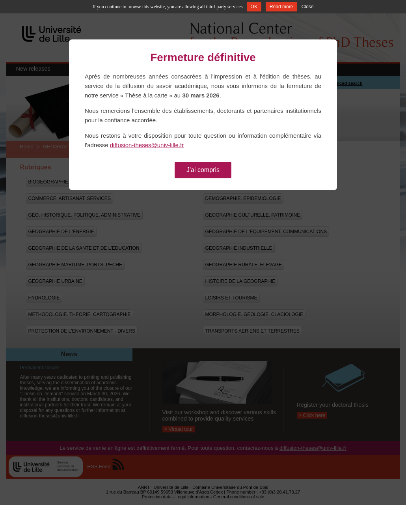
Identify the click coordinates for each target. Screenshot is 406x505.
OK (254, 6)
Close (308, 6)
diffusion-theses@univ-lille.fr (147, 145)
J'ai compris (203, 169)
